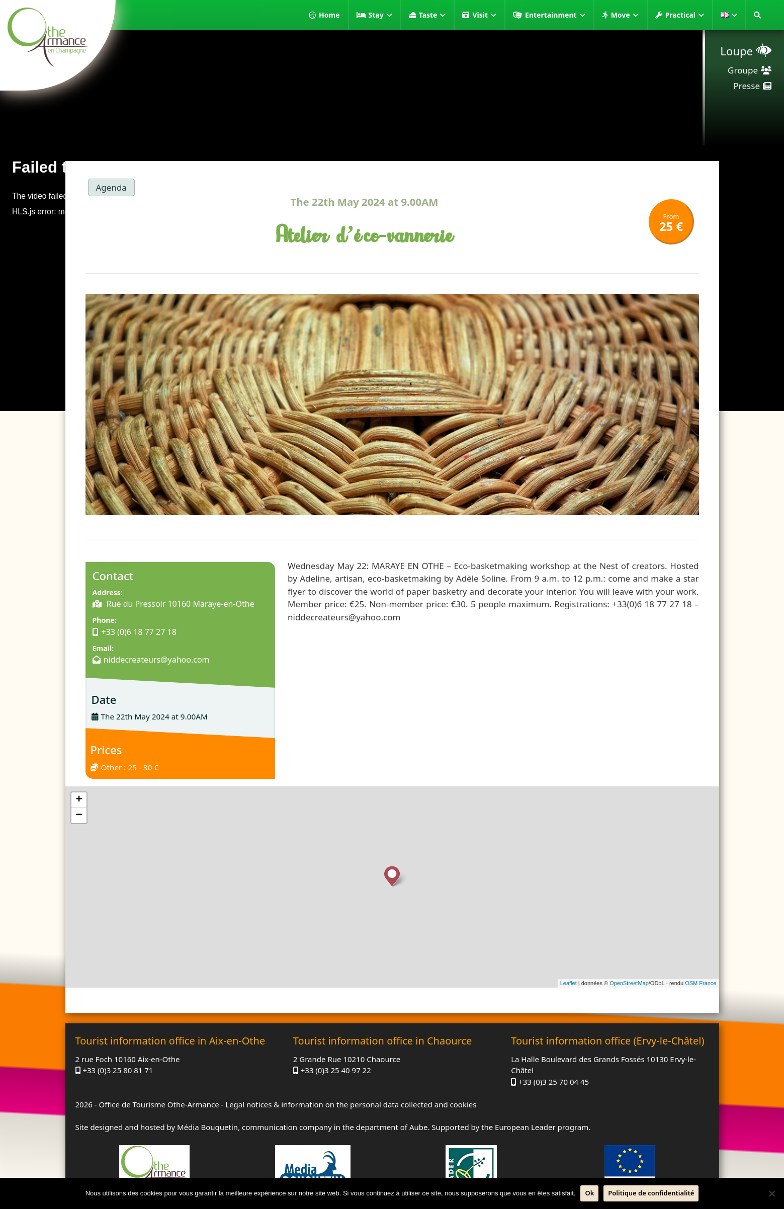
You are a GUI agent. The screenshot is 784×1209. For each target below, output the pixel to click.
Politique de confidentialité (651, 1192)
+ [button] (78, 800)
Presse (747, 86)
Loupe (736, 50)
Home (329, 15)
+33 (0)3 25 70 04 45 (553, 1082)
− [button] (78, 815)
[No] (771, 1193)
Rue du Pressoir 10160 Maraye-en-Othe (179, 603)
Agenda (111, 187)
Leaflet (568, 983)
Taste (432, 15)
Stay (380, 15)
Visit (484, 15)
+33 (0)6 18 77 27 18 (139, 631)
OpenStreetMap (629, 983)
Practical (684, 15)
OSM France (700, 983)
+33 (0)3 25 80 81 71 (117, 1070)
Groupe (743, 70)
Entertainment (555, 15)
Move (625, 15)
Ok (589, 1192)
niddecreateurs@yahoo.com (157, 659)
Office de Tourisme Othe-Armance (159, 1104)
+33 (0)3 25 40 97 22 (336, 1070)
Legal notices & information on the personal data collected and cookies (350, 1104)
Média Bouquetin (207, 1127)
